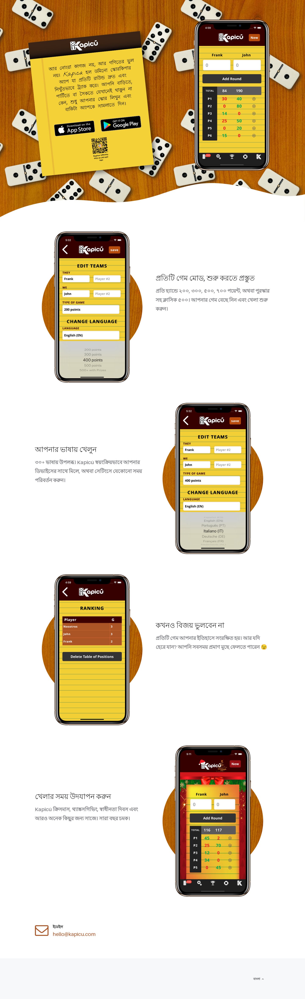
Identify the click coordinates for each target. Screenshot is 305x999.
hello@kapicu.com (74, 934)
